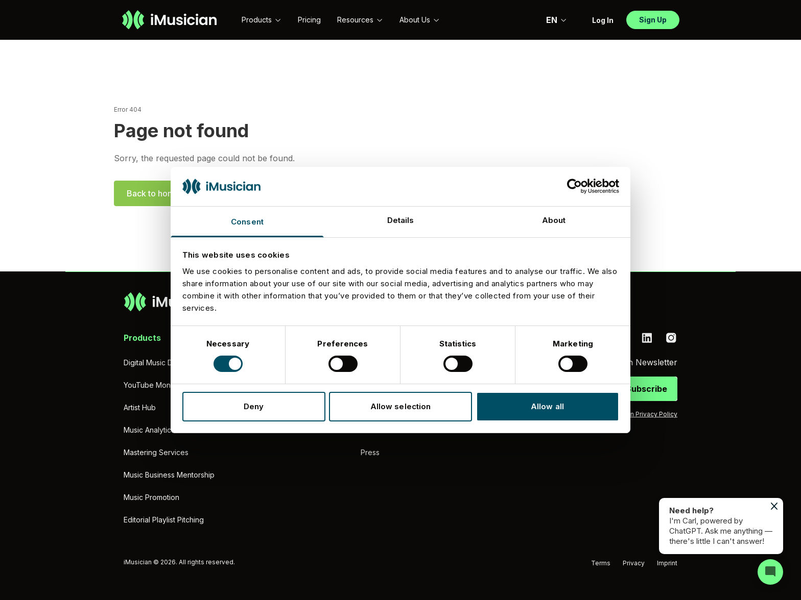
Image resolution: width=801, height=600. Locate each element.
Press (370, 452)
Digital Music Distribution (164, 362)
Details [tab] (400, 220)
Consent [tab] (247, 222)
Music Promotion (151, 497)
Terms (600, 563)
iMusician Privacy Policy (641, 414)
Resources (360, 19)
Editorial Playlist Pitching (164, 519)
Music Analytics (149, 430)
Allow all (547, 406)
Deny (254, 406)
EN (556, 20)
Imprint (667, 563)
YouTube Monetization (161, 385)
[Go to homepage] (169, 20)
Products (261, 19)
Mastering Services (156, 452)
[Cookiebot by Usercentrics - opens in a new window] (574, 186)
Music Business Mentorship (169, 474)
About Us (419, 19)
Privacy (634, 563)
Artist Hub (140, 407)
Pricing (309, 19)
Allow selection (400, 406)
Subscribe (646, 389)
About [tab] (554, 220)
